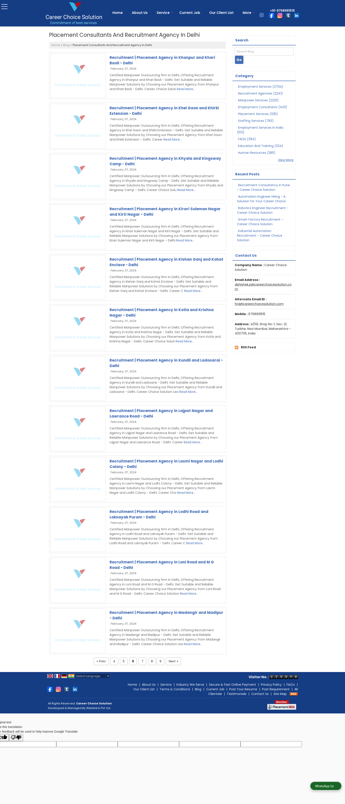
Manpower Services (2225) (258, 100)
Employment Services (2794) (260, 86)
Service (165, 12)
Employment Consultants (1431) (262, 107)
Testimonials (236, 694)
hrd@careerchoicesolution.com (259, 304)
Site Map (280, 694)
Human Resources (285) (256, 152)
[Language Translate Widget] (92, 676)
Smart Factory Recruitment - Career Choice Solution (260, 221)
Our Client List (221, 12)
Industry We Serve (190, 684)
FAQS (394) (247, 139)
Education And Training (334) (260, 146)
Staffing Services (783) (256, 121)
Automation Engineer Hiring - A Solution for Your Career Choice (261, 198)
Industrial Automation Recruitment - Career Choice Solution (259, 235)
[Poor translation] (16, 737)
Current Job (189, 12)
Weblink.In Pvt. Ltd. (98, 708)
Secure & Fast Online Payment (232, 684)
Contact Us (260, 694)
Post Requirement (276, 689)
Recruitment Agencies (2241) (260, 93)
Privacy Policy (271, 684)
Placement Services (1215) (258, 114)
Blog (66, 45)
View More (286, 160)
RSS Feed (248, 347)
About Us (140, 12)
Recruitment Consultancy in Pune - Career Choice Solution (263, 187)
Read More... (186, 89)
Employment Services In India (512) (260, 129)
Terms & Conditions (175, 689)
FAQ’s (290, 684)
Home (117, 12)
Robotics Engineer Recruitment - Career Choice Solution (262, 210)
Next (173, 661)
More (249, 12)
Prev (101, 661)
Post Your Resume (243, 689)
